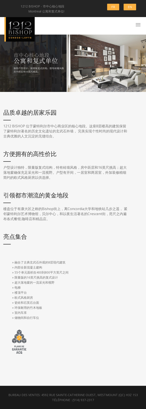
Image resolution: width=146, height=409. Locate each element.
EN (130, 7)
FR (113, 7)
